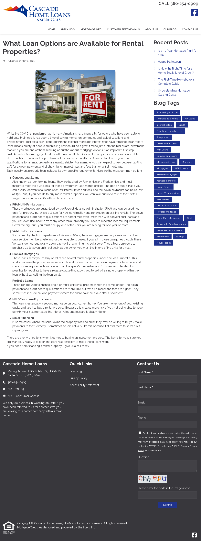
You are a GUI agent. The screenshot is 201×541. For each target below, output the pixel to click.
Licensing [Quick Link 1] (76, 371)
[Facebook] (194, 12)
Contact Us (190, 29)
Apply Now (67, 29)
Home (51, 29)
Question (143, 457)
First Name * (145, 372)
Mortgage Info (91, 29)
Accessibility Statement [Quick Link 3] (84, 385)
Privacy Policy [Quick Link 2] (78, 378)
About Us (151, 29)
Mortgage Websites (30, 527)
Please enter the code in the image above (164, 488)
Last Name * (145, 387)
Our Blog (170, 29)
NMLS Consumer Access (23, 396)
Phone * (143, 417)
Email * (142, 402)
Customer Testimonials (123, 29)
